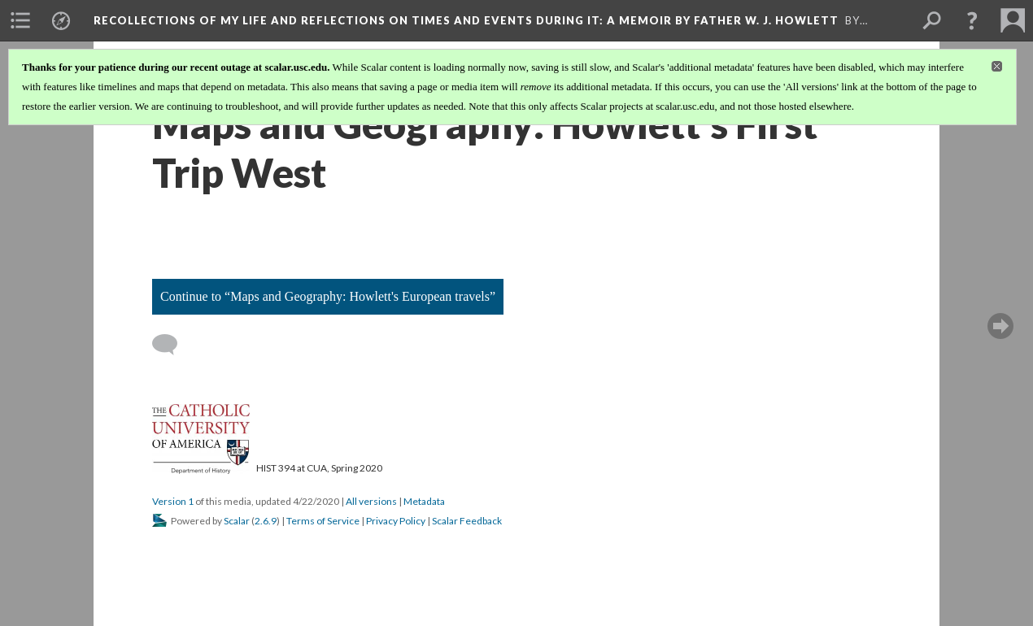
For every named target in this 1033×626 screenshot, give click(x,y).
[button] (972, 20)
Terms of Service (323, 521)
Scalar (237, 521)
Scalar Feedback (467, 521)
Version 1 (173, 501)
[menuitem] (20, 20)
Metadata (424, 501)
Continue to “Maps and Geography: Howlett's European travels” (327, 296)
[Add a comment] (172, 344)
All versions (371, 501)
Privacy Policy (395, 521)
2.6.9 (266, 521)
